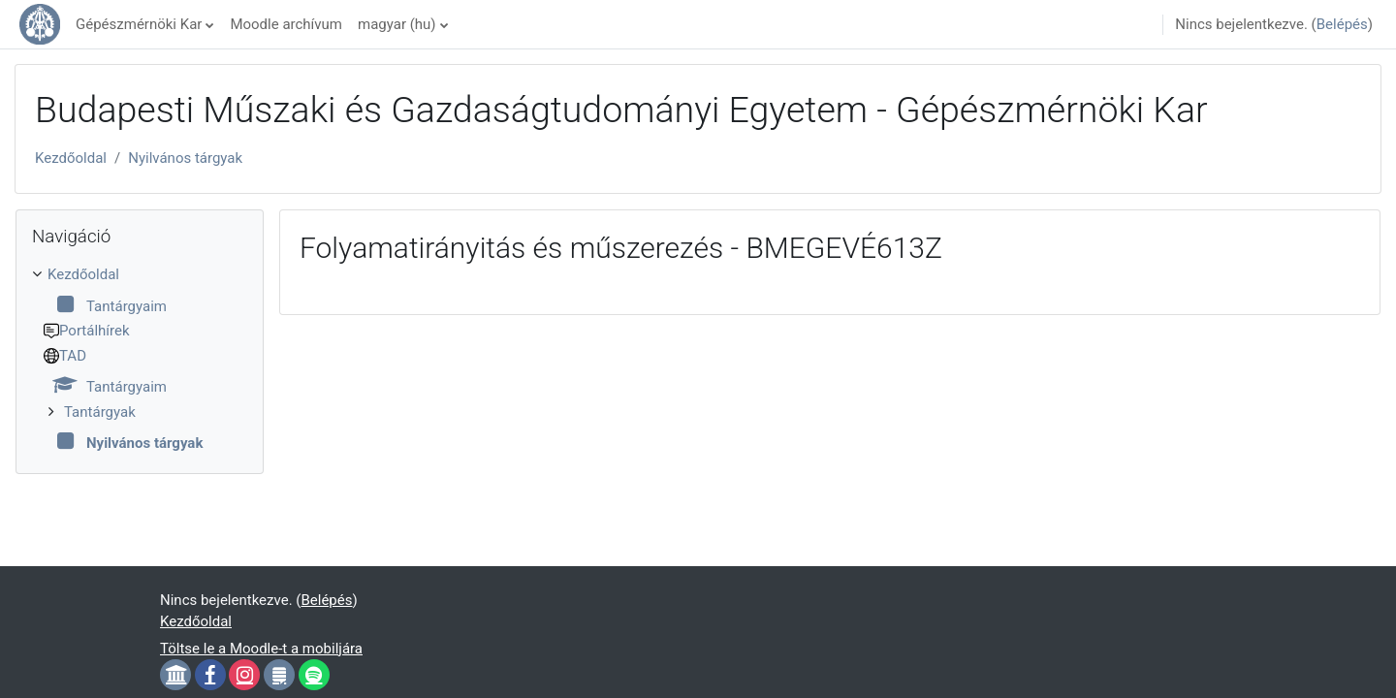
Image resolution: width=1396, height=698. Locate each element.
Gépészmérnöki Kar (139, 24)
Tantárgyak (100, 412)
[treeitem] (139, 359)
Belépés (1342, 24)
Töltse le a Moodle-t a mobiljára (261, 648)
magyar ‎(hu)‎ (397, 24)
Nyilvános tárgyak (185, 158)
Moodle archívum (286, 24)
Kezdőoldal (71, 158)
